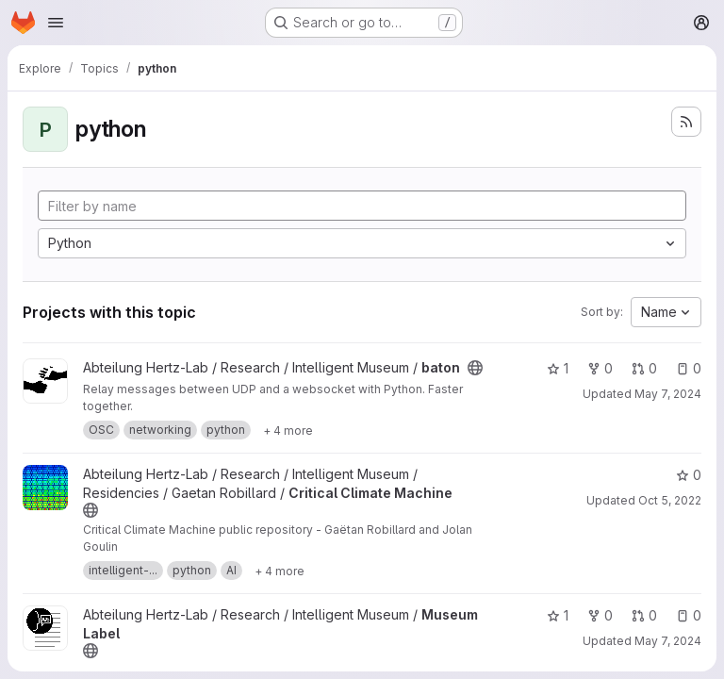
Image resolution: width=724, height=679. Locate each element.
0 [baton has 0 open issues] (688, 368)
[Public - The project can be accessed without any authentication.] (475, 367)
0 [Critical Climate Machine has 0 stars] (688, 475)
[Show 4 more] (288, 430)
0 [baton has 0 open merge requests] (644, 368)
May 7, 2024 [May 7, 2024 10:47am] (667, 394)
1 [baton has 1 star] (557, 368)
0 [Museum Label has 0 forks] (600, 615)
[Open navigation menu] (56, 23)
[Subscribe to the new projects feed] (686, 122)
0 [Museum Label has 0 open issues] (688, 615)
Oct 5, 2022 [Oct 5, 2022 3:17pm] (669, 500)
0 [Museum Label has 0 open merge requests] (644, 615)
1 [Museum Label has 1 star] (557, 615)
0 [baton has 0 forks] (600, 368)
